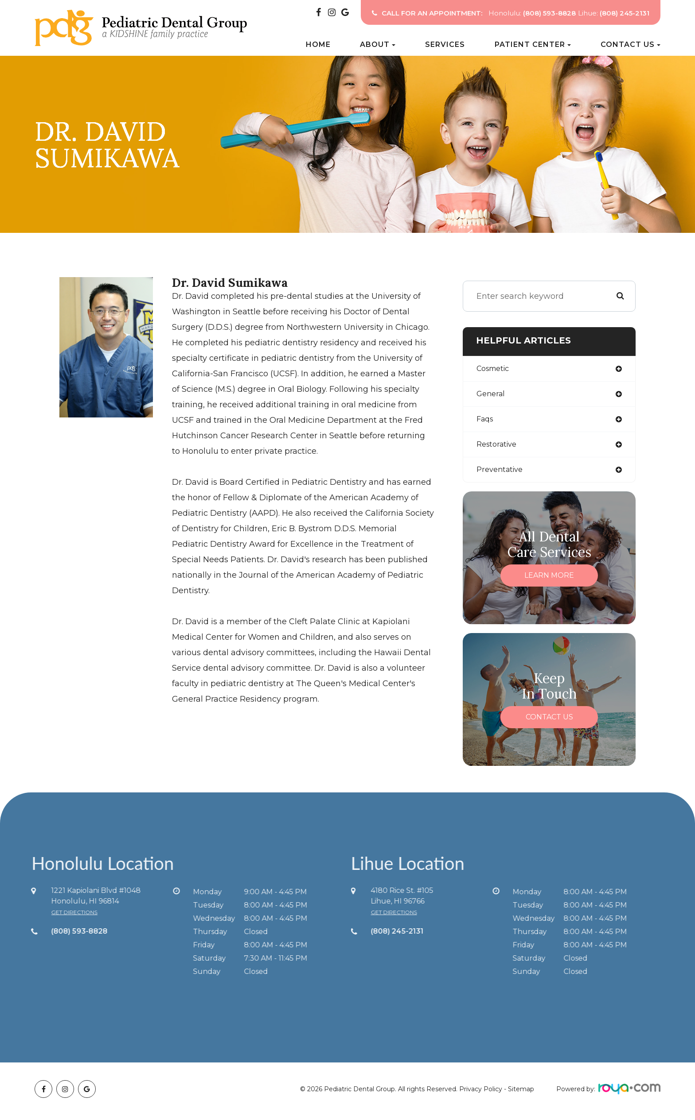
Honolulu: (532, 13)
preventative (501, 474)
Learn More (549, 579)
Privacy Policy (480, 1093)
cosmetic (495, 369)
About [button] (377, 44)
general (492, 395)
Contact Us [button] (630, 44)
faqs (486, 421)
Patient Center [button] (533, 44)
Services (445, 44)
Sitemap (521, 1093)
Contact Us (549, 721)
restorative (498, 447)
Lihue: (613, 13)
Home (318, 44)
